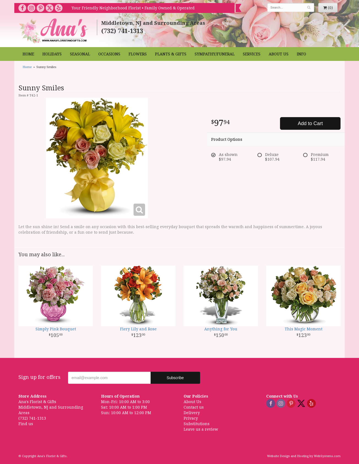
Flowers (138, 54)
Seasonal (80, 54)
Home (28, 54)
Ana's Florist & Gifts (54, 30)
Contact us (194, 407)
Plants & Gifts (170, 54)
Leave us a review (201, 429)
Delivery (192, 413)
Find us (25, 424)
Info (301, 54)
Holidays (52, 54)
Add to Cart (310, 123)
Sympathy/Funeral (215, 54)
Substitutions (197, 424)
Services (251, 54)
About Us (279, 54)
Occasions (109, 54)
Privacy (191, 418)
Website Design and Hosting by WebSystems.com (304, 456)
